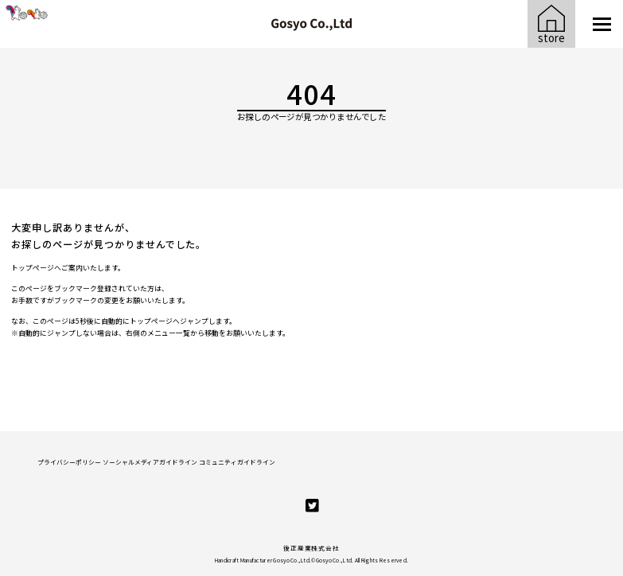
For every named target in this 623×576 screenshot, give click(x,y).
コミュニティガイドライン (237, 461)
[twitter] (312, 505)
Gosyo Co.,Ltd (334, 560)
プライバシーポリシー (69, 461)
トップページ (32, 268)
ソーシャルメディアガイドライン (150, 461)
